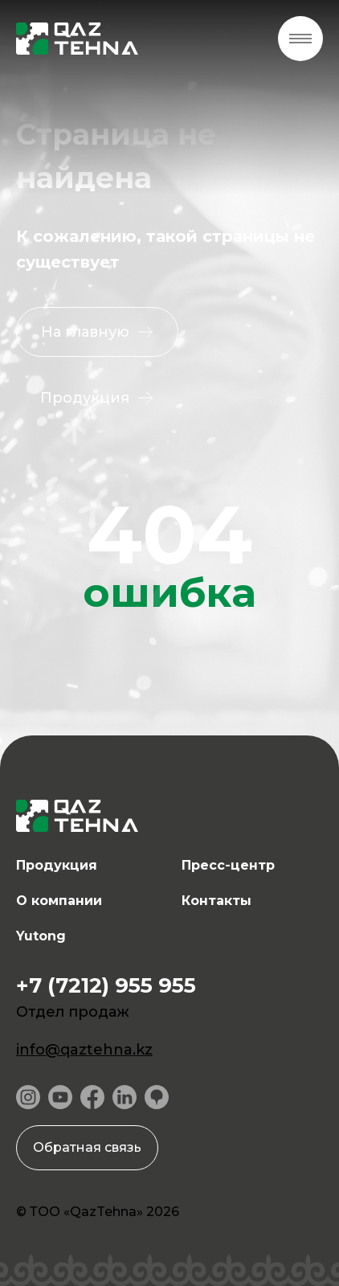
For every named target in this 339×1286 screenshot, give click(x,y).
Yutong (41, 936)
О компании (59, 900)
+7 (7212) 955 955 (106, 985)
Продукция (56, 865)
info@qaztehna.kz (84, 1050)
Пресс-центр (228, 865)
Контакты (216, 900)
